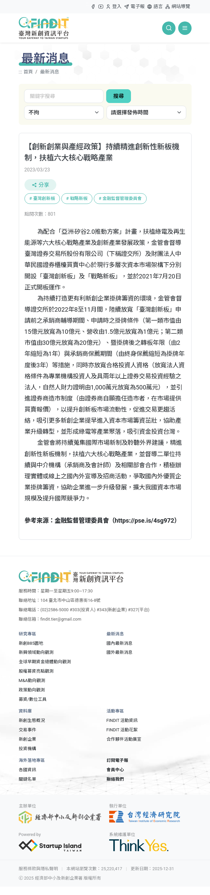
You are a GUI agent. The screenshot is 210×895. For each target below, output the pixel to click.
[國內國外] (64, 112)
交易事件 (27, 729)
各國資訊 (27, 769)
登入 (113, 8)
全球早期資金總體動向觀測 (45, 661)
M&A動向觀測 (32, 680)
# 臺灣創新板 (42, 198)
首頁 (28, 72)
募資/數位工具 (33, 699)
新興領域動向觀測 (36, 652)
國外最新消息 (120, 652)
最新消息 (49, 72)
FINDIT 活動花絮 (122, 729)
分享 (40, 185)
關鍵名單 (27, 779)
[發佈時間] (146, 112)
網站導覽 (177, 6)
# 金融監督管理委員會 (120, 198)
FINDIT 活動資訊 (122, 720)
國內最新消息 (120, 643)
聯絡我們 (115, 779)
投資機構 (27, 748)
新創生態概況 (32, 720)
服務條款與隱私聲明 (38, 868)
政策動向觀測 (32, 689)
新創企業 (27, 739)
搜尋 (118, 96)
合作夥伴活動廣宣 (124, 739)
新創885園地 (31, 643)
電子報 (134, 6)
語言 (155, 6)
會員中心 (115, 769)
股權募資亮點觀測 (36, 671)
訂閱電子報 (117, 760)
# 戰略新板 (76, 198)
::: (88, 4)
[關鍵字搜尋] (63, 96)
